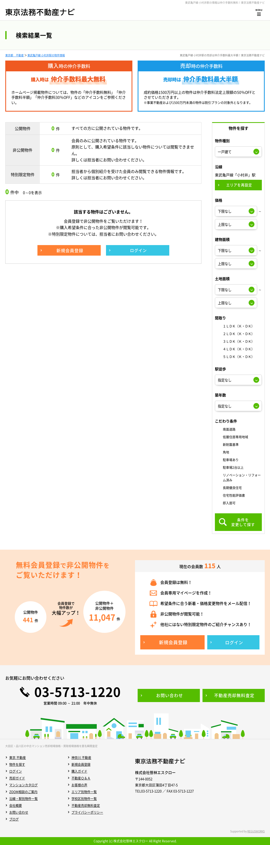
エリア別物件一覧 (84, 791)
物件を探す (17, 764)
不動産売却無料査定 (85, 805)
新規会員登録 (80, 764)
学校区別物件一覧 (84, 798)
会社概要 (15, 805)
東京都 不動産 (14, 55)
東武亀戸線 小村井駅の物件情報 (46, 55)
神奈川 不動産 (81, 757)
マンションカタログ (23, 785)
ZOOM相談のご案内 (23, 791)
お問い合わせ (18, 812)
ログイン (15, 771)
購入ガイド (79, 771)
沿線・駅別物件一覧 (23, 798)
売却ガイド (17, 778)
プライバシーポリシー (87, 812)
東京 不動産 (17, 757)
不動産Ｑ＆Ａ (80, 778)
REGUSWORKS (256, 831)
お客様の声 (79, 785)
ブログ (14, 819)
